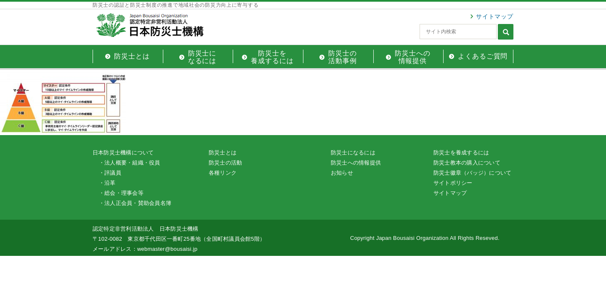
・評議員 (110, 173)
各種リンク (223, 173)
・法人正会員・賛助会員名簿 (135, 203)
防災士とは (223, 152)
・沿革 (107, 183)
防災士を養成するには (461, 152)
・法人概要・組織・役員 (129, 162)
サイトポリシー (453, 183)
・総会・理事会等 (121, 193)
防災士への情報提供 (356, 162)
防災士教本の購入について (466, 162)
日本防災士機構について (123, 152)
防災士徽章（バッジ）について (472, 173)
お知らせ (342, 173)
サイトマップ (494, 16)
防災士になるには (353, 152)
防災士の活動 (225, 162)
